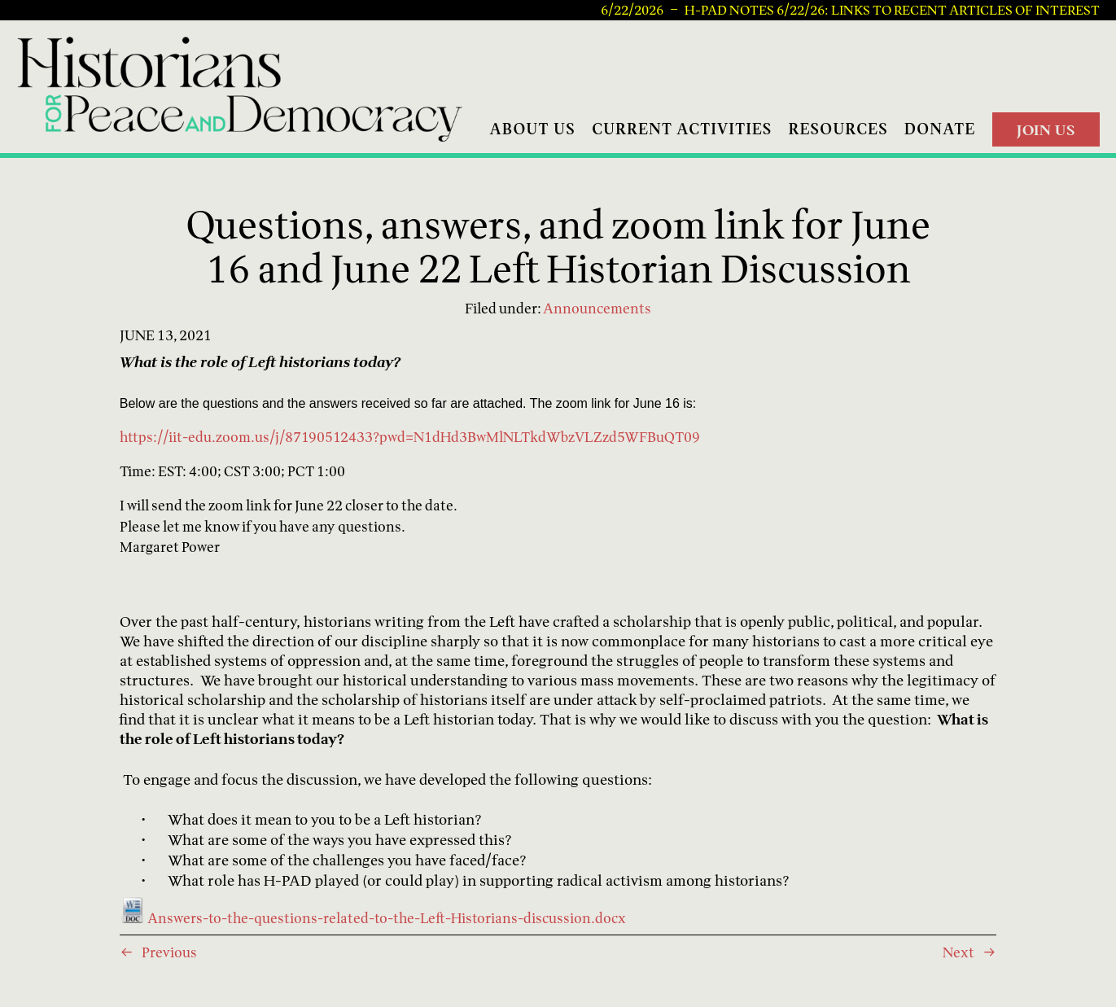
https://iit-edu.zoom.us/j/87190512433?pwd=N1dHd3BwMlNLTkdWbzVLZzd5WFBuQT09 (410, 437)
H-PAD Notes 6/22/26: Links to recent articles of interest (892, 10)
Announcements (597, 308)
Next (958, 952)
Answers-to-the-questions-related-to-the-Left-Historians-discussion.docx (373, 918)
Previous (169, 952)
